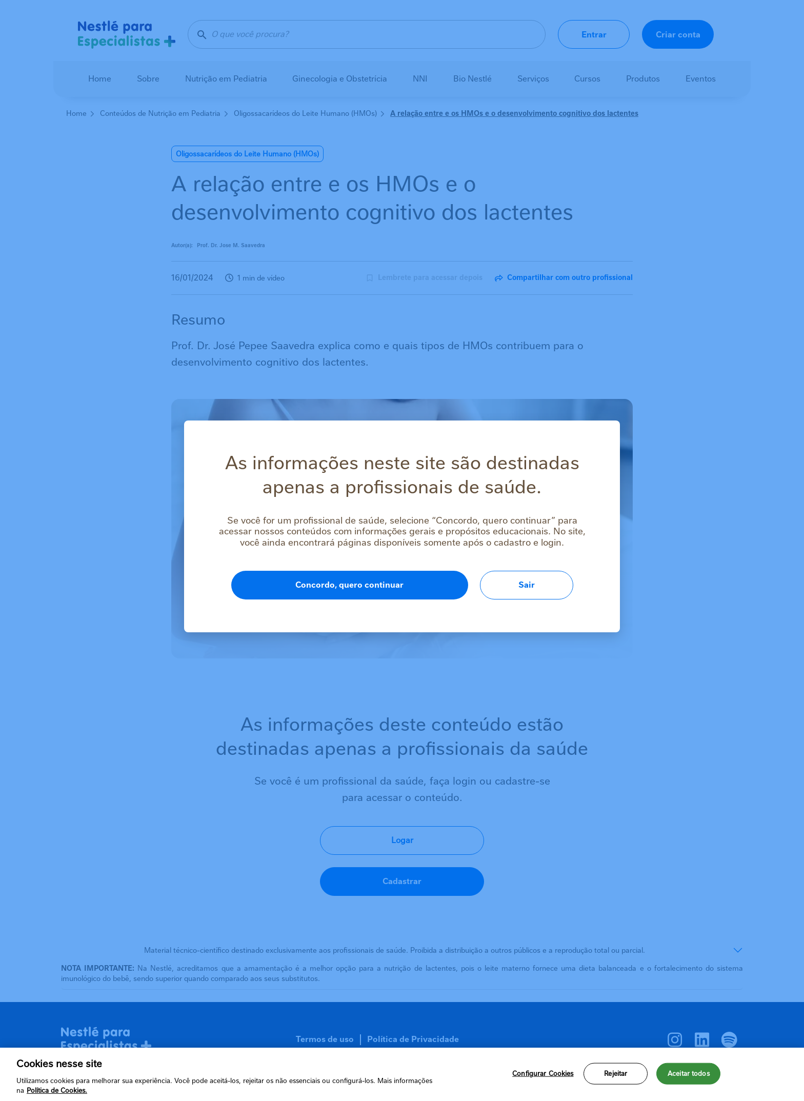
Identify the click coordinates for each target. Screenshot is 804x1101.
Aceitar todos (689, 1073)
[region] (402, 1074)
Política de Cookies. (57, 1090)
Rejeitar (615, 1073)
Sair (526, 584)
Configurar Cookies (542, 1073)
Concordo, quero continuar (349, 584)
